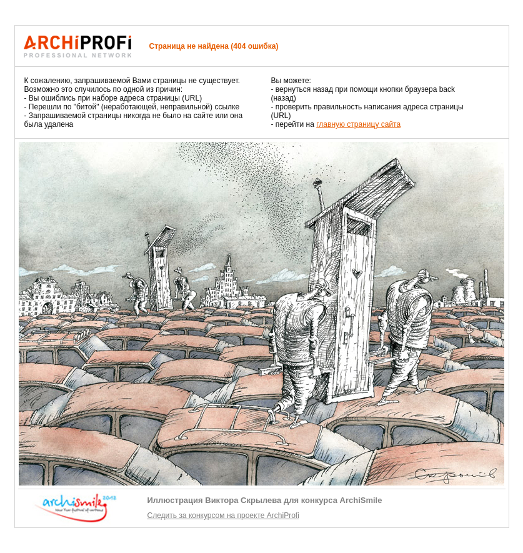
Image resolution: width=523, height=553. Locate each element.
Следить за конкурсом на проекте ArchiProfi (223, 515)
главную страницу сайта (358, 124)
